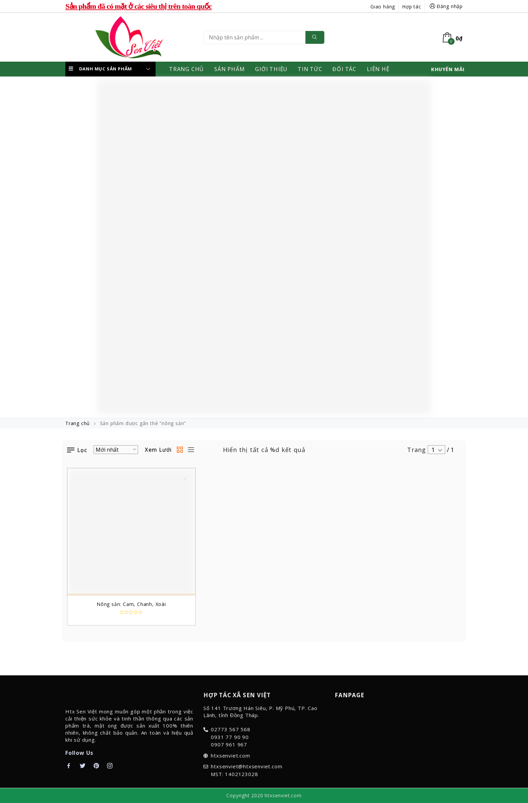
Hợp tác (411, 6)
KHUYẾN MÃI (448, 69)
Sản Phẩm (229, 69)
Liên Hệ (378, 69)
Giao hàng (382, 6)
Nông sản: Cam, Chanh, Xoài (131, 604)
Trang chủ (77, 423)
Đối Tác (344, 69)
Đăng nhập (445, 6)
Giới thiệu (271, 69)
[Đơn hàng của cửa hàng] (116, 449)
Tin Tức (310, 69)
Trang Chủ (186, 69)
